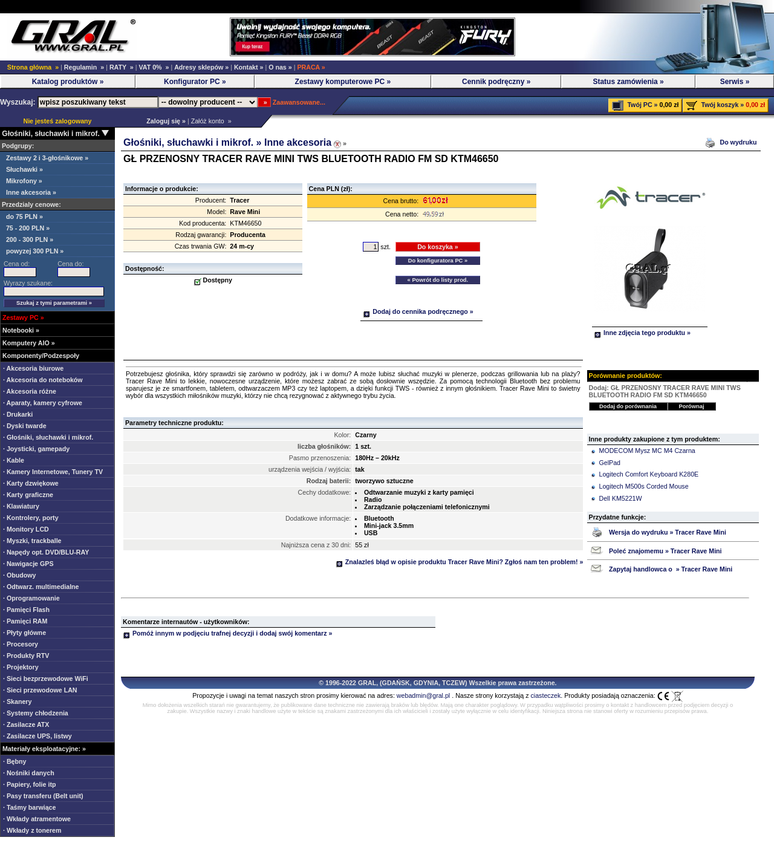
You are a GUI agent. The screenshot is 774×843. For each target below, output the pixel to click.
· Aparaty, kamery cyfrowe (42, 402)
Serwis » (735, 81)
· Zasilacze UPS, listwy (37, 736)
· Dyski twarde (25, 425)
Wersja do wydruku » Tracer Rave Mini (667, 532)
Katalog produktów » (68, 81)
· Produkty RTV (26, 655)
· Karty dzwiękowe (31, 483)
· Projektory (21, 667)
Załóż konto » (211, 121)
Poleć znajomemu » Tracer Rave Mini (665, 551)
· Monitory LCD (26, 529)
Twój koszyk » (722, 104)
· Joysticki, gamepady (36, 448)
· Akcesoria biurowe (33, 368)
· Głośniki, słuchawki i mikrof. (48, 437)
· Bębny (15, 761)
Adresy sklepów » (201, 67)
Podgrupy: (17, 145)
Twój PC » (642, 104)
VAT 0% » (153, 67)
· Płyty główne (24, 632)
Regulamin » (84, 67)
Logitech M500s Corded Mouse (644, 486)
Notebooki (18, 330)
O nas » (280, 67)
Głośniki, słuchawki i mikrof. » (193, 142)
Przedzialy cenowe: (30, 204)
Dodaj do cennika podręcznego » (418, 311)
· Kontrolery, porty (31, 517)
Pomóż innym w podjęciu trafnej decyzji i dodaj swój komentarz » (227, 633)
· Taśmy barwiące (29, 807)
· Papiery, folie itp (29, 784)
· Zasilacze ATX (26, 724)
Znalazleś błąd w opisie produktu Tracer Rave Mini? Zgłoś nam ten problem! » (460, 561)
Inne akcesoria (297, 142)
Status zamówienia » (628, 81)
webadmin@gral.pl (423, 695)
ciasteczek (546, 695)
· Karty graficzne (28, 494)
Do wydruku (739, 142)
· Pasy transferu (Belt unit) (43, 795)
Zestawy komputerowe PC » (343, 81)
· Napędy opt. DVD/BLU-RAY (46, 552)
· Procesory (20, 644)
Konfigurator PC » (195, 81)
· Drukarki (18, 414)
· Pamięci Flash (26, 609)
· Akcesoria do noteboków (43, 379)
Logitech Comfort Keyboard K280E (649, 474)
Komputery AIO (26, 343)
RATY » (121, 67)
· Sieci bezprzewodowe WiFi (45, 678)
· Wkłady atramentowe (37, 818)
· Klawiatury (21, 506)
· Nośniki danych (28, 772)
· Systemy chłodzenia (35, 713)
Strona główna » (33, 67)
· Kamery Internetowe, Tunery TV (53, 471)
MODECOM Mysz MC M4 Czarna (647, 450)
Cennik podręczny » (496, 81)
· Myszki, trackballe (32, 540)
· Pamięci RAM (25, 621)
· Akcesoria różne (29, 391)
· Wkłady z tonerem (32, 830)
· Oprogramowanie (31, 598)
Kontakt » (249, 67)
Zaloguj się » (164, 121)
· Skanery (17, 701)
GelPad (610, 462)
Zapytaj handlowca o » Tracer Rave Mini (670, 569)
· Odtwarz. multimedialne (41, 586)
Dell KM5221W (620, 498)
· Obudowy (19, 575)
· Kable (13, 460)
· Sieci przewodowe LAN (40, 690)
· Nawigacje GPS (28, 563)
